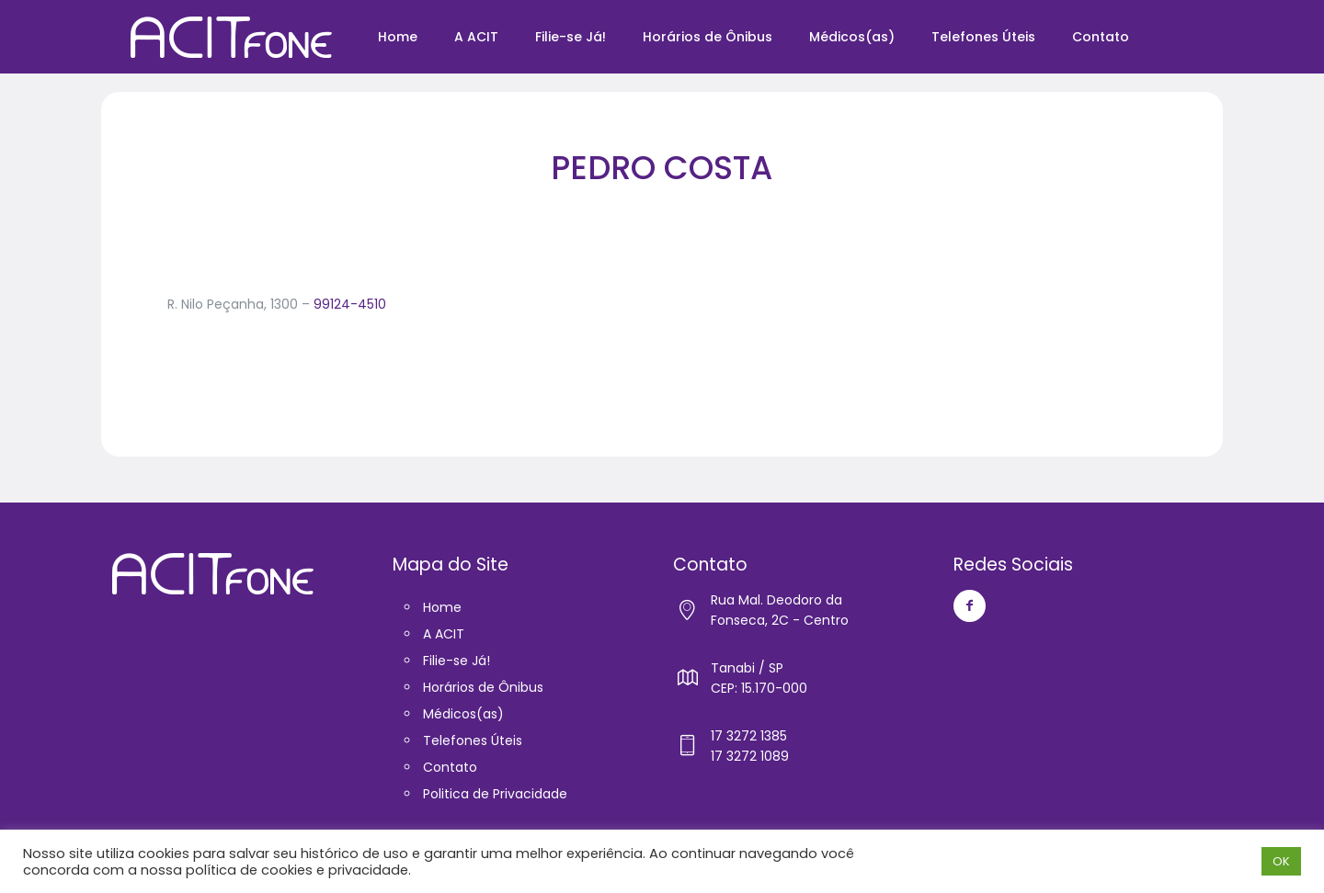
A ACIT (443, 634)
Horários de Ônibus (483, 687)
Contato (450, 767)
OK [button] (1281, 861)
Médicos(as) (463, 714)
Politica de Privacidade (495, 794)
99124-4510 (350, 304)
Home (442, 607)
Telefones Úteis (472, 740)
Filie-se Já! (456, 660)
